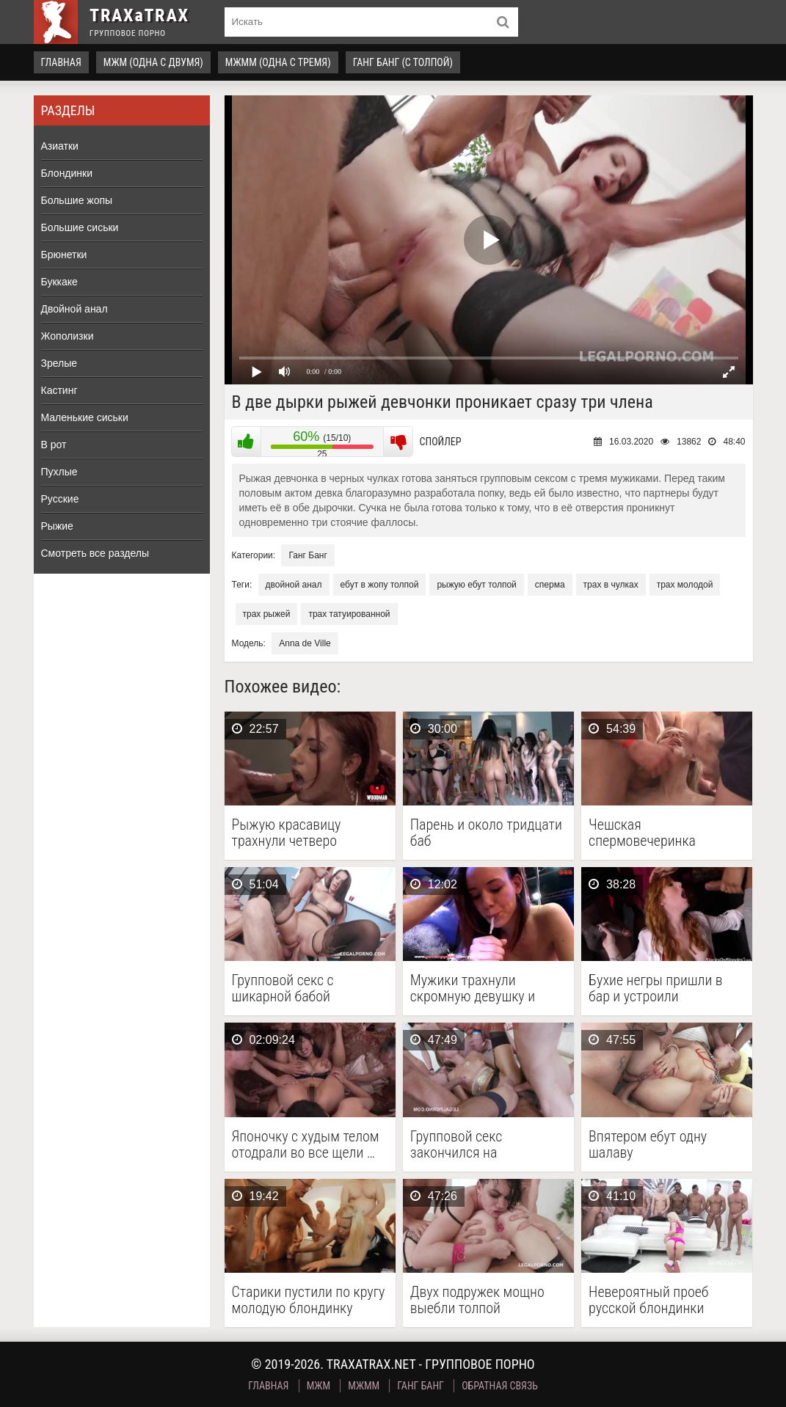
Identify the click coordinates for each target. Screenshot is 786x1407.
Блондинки (67, 173)
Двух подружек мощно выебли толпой (477, 1300)
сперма (550, 585)
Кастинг (59, 390)
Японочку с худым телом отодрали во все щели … (305, 1144)
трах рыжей (267, 614)
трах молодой (685, 585)
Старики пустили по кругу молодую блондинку (308, 1300)
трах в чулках (610, 585)
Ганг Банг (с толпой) (403, 62)
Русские (60, 499)
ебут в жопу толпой (380, 585)
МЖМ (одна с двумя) (153, 62)
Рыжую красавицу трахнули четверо (286, 832)
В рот (54, 444)
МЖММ (363, 1386)
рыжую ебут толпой (476, 585)
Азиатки (60, 146)
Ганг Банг (307, 555)
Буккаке (59, 282)
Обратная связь (500, 1386)
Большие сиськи (80, 227)
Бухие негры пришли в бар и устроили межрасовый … (656, 988)
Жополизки (67, 336)
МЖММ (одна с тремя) (278, 62)
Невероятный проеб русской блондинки (648, 1300)
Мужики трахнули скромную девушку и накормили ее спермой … (484, 988)
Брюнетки (64, 254)
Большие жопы (77, 200)
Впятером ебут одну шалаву (648, 1144)
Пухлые (59, 472)
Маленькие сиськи (84, 417)
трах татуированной (349, 614)
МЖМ (318, 1386)
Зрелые (59, 363)
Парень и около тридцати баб (486, 832)
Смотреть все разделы (95, 553)
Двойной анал (74, 309)
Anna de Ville (305, 643)
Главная (61, 62)
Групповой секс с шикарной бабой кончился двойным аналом (289, 988)
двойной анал (294, 585)
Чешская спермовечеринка (642, 832)
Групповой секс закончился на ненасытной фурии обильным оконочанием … (488, 1144)
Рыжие (57, 526)
